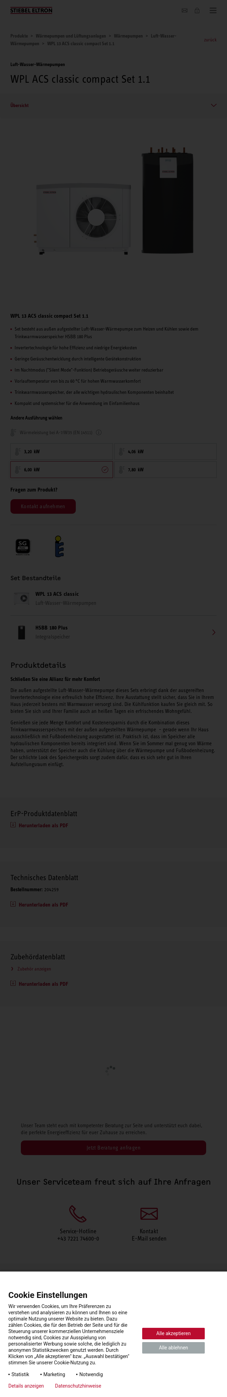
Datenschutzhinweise (78, 1386)
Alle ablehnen (173, 1347)
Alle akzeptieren (173, 1333)
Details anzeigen (26, 1386)
